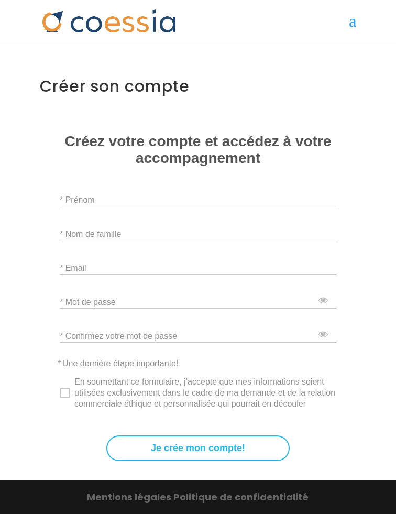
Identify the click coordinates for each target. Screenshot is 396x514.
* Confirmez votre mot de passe (118, 335)
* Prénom (77, 199)
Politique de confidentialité (241, 497)
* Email (73, 267)
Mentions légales (130, 497)
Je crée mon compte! (198, 448)
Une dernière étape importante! (120, 363)
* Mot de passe (88, 301)
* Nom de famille (90, 233)
